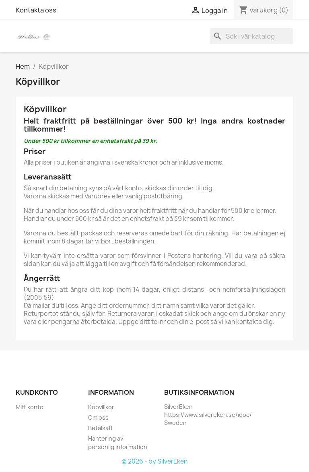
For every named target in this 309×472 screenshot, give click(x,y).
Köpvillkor (101, 407)
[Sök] (251, 36)
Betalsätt (100, 428)
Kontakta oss (36, 10)
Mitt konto (29, 407)
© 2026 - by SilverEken (154, 461)
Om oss (98, 417)
